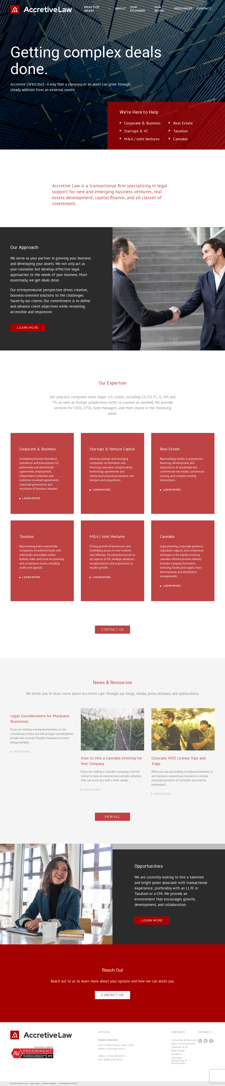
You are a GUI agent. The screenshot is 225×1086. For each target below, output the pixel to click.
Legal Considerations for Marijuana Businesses (39, 728)
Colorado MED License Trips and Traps (178, 770)
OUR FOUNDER (137, 9)
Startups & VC (136, 130)
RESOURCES (183, 8)
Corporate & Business (142, 123)
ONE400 (73, 1083)
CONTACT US (112, 639)
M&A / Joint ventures (183, 1043)
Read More (21, 761)
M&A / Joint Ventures (142, 138)
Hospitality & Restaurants (179, 1061)
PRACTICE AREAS (95, 9)
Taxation (180, 130)
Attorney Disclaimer (49, 1083)
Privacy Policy (35, 1083)
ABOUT (120, 8)
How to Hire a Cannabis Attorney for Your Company (111, 770)
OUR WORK (159, 9)
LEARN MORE (27, 328)
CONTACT (204, 8)
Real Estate (183, 123)
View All (112, 826)
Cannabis (180, 138)
